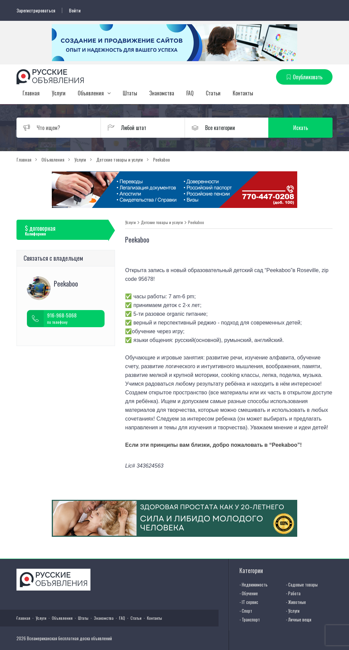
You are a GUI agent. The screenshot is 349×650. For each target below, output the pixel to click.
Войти (75, 10)
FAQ (190, 93)
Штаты (130, 93)
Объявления (91, 93)
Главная (31, 93)
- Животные (296, 602)
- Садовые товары (302, 584)
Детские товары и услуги (162, 222)
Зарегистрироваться (35, 10)
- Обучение (248, 593)
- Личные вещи (298, 619)
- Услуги (293, 610)
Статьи (213, 93)
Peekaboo (196, 222)
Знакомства (161, 93)
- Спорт (245, 610)
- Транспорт (249, 619)
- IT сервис (248, 602)
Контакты (243, 93)
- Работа (293, 593)
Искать (300, 128)
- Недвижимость (253, 584)
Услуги (59, 93)
